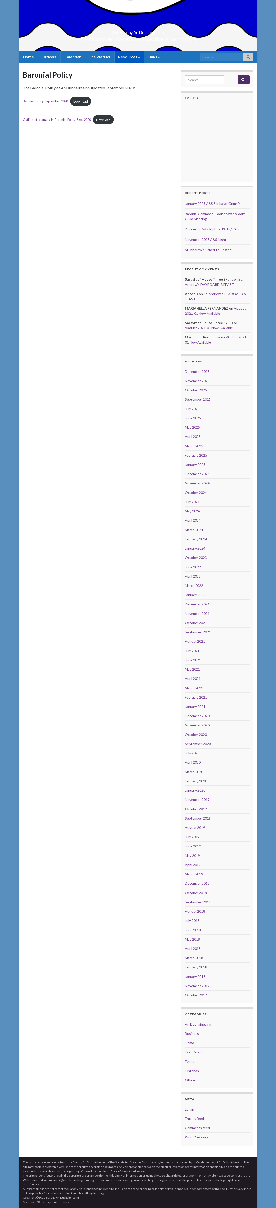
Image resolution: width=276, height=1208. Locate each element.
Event (189, 1061)
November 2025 (197, 381)
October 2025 (196, 390)
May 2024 (192, 511)
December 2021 (197, 604)
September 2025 (198, 399)
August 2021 (195, 641)
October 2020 (196, 734)
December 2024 (197, 474)
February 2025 (196, 455)
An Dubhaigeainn (198, 1024)
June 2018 (193, 930)
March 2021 (194, 688)
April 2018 (193, 948)
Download (80, 101)
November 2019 (197, 799)
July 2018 (192, 920)
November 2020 (197, 725)
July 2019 (192, 837)
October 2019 (196, 809)
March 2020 (194, 772)
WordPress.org (196, 1137)
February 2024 (196, 539)
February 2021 (196, 697)
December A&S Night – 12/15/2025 (212, 229)
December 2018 (197, 883)
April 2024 (193, 520)
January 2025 (195, 464)
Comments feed (197, 1128)
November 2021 (197, 613)
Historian (192, 1071)
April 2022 (193, 576)
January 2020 (195, 790)
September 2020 (198, 744)
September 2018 (198, 902)
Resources (129, 56)
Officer (190, 1080)
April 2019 (193, 865)
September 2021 (198, 632)
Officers (49, 56)
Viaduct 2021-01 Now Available (209, 328)
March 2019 (194, 874)
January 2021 (195, 706)
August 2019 (195, 827)
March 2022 (194, 585)
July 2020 (192, 753)
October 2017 (196, 995)
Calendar (72, 56)
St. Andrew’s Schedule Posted (208, 250)
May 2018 (192, 939)
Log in (189, 1109)
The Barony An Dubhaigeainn (138, 31)
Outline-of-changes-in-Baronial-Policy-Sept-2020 (57, 120)
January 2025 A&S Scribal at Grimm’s (213, 203)
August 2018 (195, 911)
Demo (189, 1043)
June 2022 (193, 567)
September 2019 (198, 818)
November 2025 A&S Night (205, 239)
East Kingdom (195, 1052)
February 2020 (196, 781)
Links (154, 56)
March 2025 (194, 446)
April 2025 (193, 437)
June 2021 (193, 660)
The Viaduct (100, 56)
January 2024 (195, 548)
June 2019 (193, 846)
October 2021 (196, 623)
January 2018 (195, 976)
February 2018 (196, 967)
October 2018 (196, 893)
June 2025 (193, 418)
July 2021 (192, 651)
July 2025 (192, 409)
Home (28, 56)
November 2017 (197, 986)
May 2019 (192, 855)
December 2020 (197, 716)
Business (192, 1033)
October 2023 (196, 558)
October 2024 (196, 492)
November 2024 (197, 483)
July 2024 (192, 502)
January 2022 (195, 595)
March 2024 (194, 530)
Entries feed (194, 1118)
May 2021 (192, 669)
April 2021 (193, 678)
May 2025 (192, 427)
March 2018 (194, 958)
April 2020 (193, 762)
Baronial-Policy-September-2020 (45, 101)
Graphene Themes (56, 1202)
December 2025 (197, 371)
